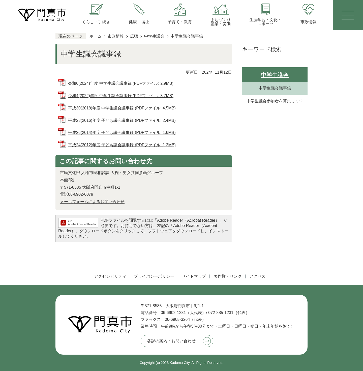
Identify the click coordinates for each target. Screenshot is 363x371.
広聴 (134, 36)
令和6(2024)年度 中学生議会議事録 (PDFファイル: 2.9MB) (120, 83)
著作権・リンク (228, 276)
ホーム (95, 36)
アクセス (257, 276)
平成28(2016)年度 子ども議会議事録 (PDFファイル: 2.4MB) (122, 120)
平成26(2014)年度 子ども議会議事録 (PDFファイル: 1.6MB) (122, 132)
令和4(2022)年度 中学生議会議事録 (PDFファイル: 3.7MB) (120, 96)
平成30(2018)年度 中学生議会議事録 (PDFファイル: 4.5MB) (122, 108)
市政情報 (116, 36)
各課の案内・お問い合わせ (171, 341)
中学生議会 (154, 36)
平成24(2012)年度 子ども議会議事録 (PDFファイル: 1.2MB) (122, 145)
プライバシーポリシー (154, 276)
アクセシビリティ (110, 276)
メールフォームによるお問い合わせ (92, 201)
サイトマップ (194, 276)
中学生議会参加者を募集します (275, 101)
